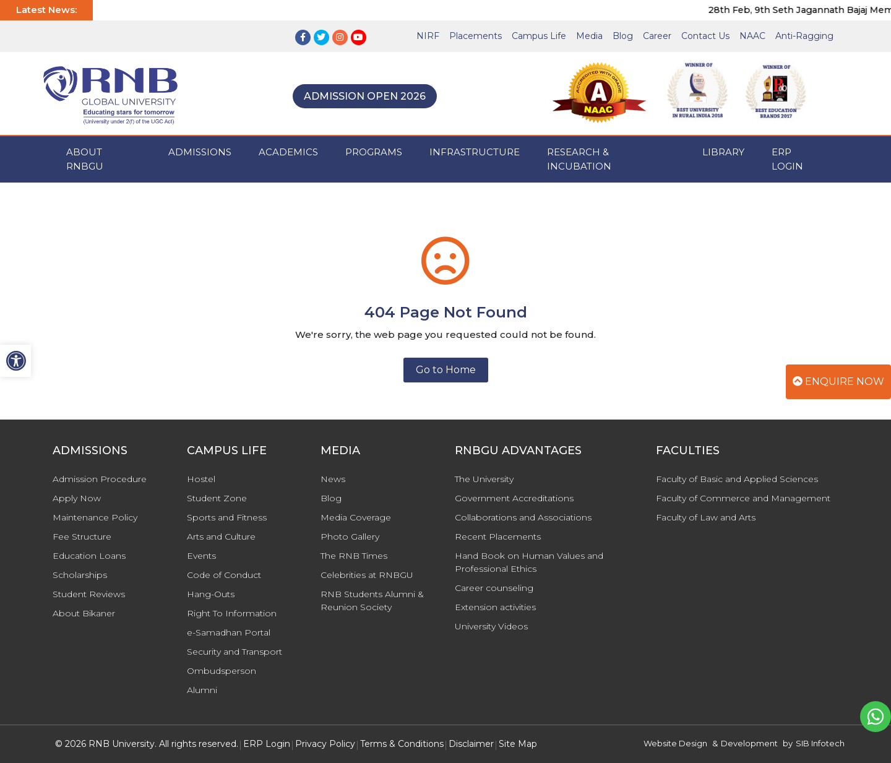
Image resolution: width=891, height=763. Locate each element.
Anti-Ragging (804, 35)
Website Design (675, 743)
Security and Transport (234, 651)
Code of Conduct (224, 574)
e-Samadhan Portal (228, 632)
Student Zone (217, 498)
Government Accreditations (514, 498)
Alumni (202, 690)
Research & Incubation (579, 159)
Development (749, 743)
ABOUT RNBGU (84, 159)
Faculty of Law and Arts (705, 517)
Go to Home (446, 370)
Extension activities (495, 607)
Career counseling (494, 587)
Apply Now (77, 498)
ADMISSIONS (199, 152)
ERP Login (787, 159)
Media (589, 35)
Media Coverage (356, 517)
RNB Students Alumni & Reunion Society (372, 600)
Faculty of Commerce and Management (743, 498)
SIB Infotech (820, 743)
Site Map (518, 743)
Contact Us (705, 35)
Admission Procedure (100, 479)
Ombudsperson (221, 670)
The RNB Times (354, 555)
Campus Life (539, 35)
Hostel (201, 479)
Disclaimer (471, 743)
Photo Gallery (350, 536)
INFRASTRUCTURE (474, 152)
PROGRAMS (373, 152)
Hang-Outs (211, 594)
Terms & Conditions (402, 743)
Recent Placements (498, 536)
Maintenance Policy (95, 517)
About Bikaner (84, 613)
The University (484, 479)
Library (723, 152)
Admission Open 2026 (365, 96)
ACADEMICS (288, 152)
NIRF (427, 35)
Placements (475, 35)
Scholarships (80, 574)
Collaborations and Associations (523, 517)
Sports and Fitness (227, 517)
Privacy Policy (325, 743)
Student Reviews (89, 594)
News (333, 479)
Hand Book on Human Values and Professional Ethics (529, 562)
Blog (623, 35)
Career (657, 35)
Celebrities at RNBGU (367, 574)
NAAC (752, 35)
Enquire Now (838, 381)
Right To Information (232, 613)
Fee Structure (82, 536)
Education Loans (89, 555)
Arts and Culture (221, 536)
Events (201, 555)
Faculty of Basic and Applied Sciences (737, 479)
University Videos (491, 626)
